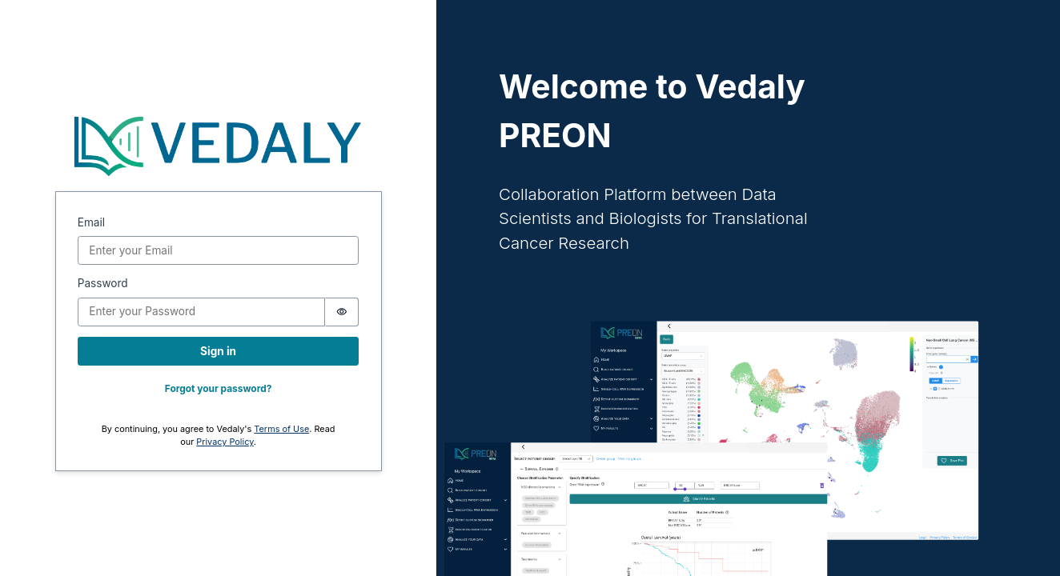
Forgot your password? (218, 388)
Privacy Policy (224, 441)
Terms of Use (281, 428)
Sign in (218, 351)
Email (91, 222)
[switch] (342, 312)
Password (103, 283)
